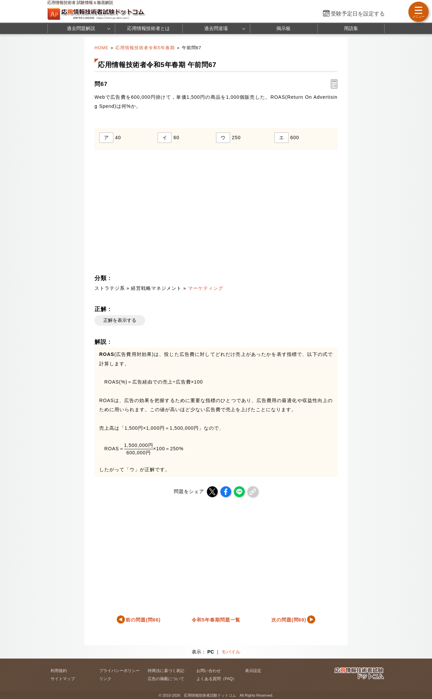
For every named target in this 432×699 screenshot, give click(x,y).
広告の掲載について (166, 678)
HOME (101, 47)
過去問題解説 (81, 28)
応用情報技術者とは (148, 28)
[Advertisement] (154, 214)
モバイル (230, 652)
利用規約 (59, 670)
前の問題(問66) (143, 619)
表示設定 (253, 670)
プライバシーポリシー (119, 670)
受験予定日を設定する (358, 14)
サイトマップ (63, 678)
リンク (105, 678)
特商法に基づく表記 (166, 670)
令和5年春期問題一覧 (216, 619)
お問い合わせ (208, 670)
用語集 (351, 28)
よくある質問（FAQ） (216, 678)
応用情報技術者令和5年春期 (145, 47)
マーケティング (205, 288)
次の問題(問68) (288, 619)
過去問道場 (216, 28)
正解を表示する (119, 320)
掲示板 (283, 28)
